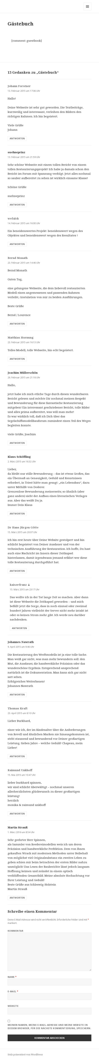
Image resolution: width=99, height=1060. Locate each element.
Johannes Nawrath (21, 642)
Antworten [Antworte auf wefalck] (17, 244)
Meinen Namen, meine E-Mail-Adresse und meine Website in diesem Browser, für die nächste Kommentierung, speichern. (49, 1026)
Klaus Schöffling (19, 456)
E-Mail (13, 991)
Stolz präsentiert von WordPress (25, 1054)
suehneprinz (16, 152)
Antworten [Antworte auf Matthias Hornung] (17, 358)
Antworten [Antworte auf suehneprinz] (17, 204)
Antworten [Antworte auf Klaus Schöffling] (17, 513)
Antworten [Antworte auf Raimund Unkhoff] (17, 813)
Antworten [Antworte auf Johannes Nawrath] (17, 694)
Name (12, 977)
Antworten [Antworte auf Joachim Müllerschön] (17, 443)
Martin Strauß (18, 827)
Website (13, 1006)
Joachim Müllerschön (23, 372)
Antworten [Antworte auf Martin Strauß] (17, 897)
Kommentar (15, 930)
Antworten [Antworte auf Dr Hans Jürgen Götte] (17, 571)
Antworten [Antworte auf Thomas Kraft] (17, 756)
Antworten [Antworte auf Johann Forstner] (17, 138)
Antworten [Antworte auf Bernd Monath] (17, 323)
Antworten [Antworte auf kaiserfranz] (19, 628)
